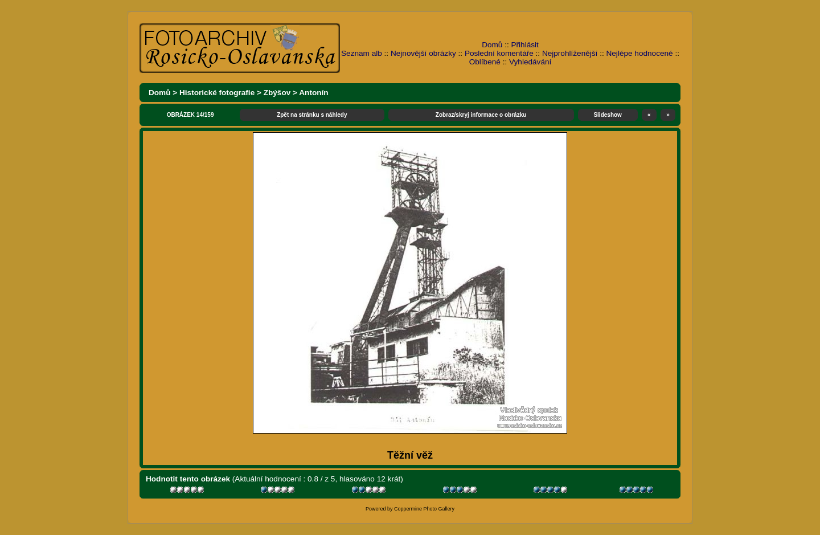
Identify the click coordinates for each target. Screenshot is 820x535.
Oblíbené (485, 62)
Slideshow (607, 115)
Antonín (313, 92)
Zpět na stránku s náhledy (312, 115)
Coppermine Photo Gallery (424, 509)
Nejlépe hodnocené (639, 53)
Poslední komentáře (499, 53)
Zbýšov (277, 92)
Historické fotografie (217, 92)
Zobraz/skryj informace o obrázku (481, 115)
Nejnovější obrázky (423, 53)
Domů (492, 44)
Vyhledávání (530, 62)
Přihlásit (525, 44)
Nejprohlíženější (569, 53)
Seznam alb (361, 53)
